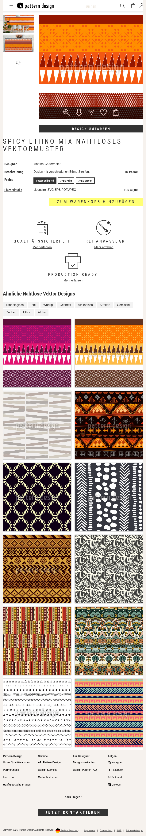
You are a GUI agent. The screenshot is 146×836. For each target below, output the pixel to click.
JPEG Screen (85, 180)
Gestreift (65, 305)
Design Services (47, 769)
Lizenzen (8, 776)
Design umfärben (91, 129)
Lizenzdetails (13, 190)
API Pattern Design (49, 762)
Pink (33, 305)
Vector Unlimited (45, 180)
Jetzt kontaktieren (73, 812)
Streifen (105, 305)
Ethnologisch (15, 305)
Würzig (48, 305)
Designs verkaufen (84, 762)
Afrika (42, 312)
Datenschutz (106, 830)
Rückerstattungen (135, 830)
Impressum (89, 830)
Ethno (27, 312)
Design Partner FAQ (85, 769)
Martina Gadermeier (47, 163)
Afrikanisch (85, 305)
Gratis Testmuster (48, 776)
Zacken (11, 312)
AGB (119, 830)
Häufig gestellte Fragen (17, 784)
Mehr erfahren (42, 247)
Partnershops (11, 769)
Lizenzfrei (40, 189)
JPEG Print (66, 180)
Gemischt (123, 305)
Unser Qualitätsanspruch (17, 762)
